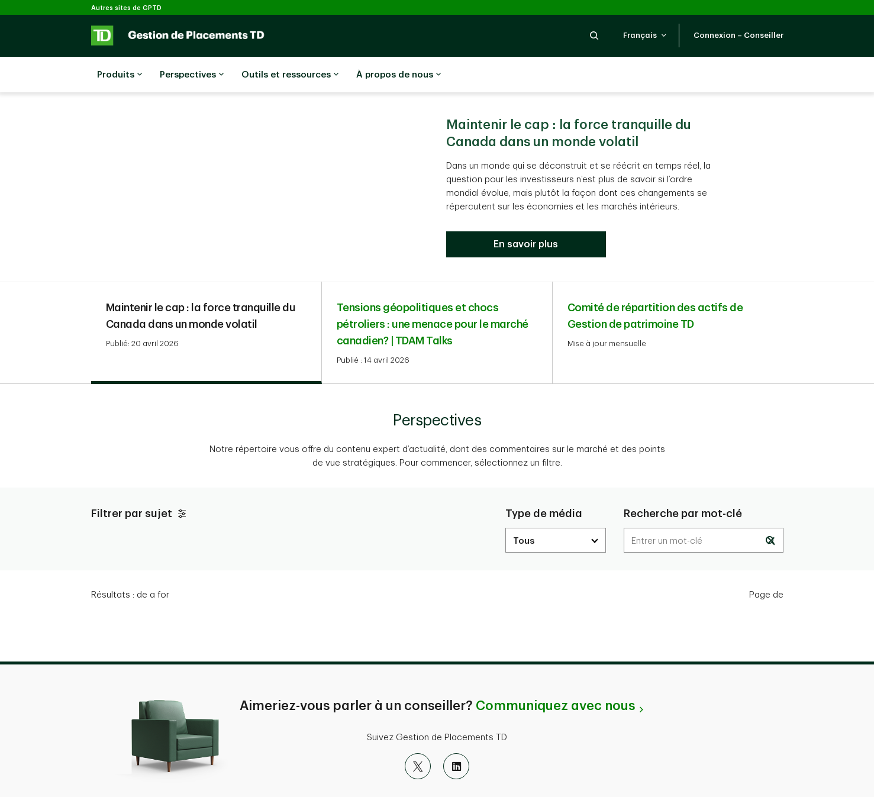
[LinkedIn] (456, 737)
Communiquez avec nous (555, 676)
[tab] (206, 303)
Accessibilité (414, 776)
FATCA (358, 776)
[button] (594, 35)
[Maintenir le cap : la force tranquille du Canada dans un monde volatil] (526, 215)
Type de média (543, 484)
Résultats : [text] (130, 565)
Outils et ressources (289, 75)
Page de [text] (766, 565)
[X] (418, 737)
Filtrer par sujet (140, 484)
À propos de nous (398, 75)
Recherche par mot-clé (683, 484)
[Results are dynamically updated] (703, 510)
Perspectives (192, 75)
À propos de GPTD (491, 776)
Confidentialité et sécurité (209, 776)
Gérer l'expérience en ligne (662, 776)
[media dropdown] (555, 510)
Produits (119, 75)
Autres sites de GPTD (126, 8)
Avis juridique (301, 776)
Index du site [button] (569, 776)
